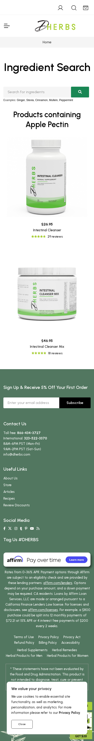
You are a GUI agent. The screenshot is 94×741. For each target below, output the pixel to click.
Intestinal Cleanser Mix (47, 408)
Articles (9, 492)
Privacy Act (71, 637)
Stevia (30, 100)
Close (22, 724)
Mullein (53, 100)
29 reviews (55, 236)
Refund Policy (24, 643)
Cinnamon (41, 100)
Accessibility (70, 643)
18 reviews (55, 415)
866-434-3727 (29, 433)
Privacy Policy (48, 637)
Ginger (21, 100)
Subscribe (74, 403)
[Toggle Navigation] (6, 26)
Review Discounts (16, 505)
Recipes (9, 498)
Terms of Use (24, 637)
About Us (10, 478)
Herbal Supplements (32, 650)
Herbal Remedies (64, 650)
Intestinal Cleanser (47, 230)
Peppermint (66, 100)
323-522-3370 (35, 438)
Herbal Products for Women (67, 656)
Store (7, 485)
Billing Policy (48, 643)
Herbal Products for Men (24, 656)
